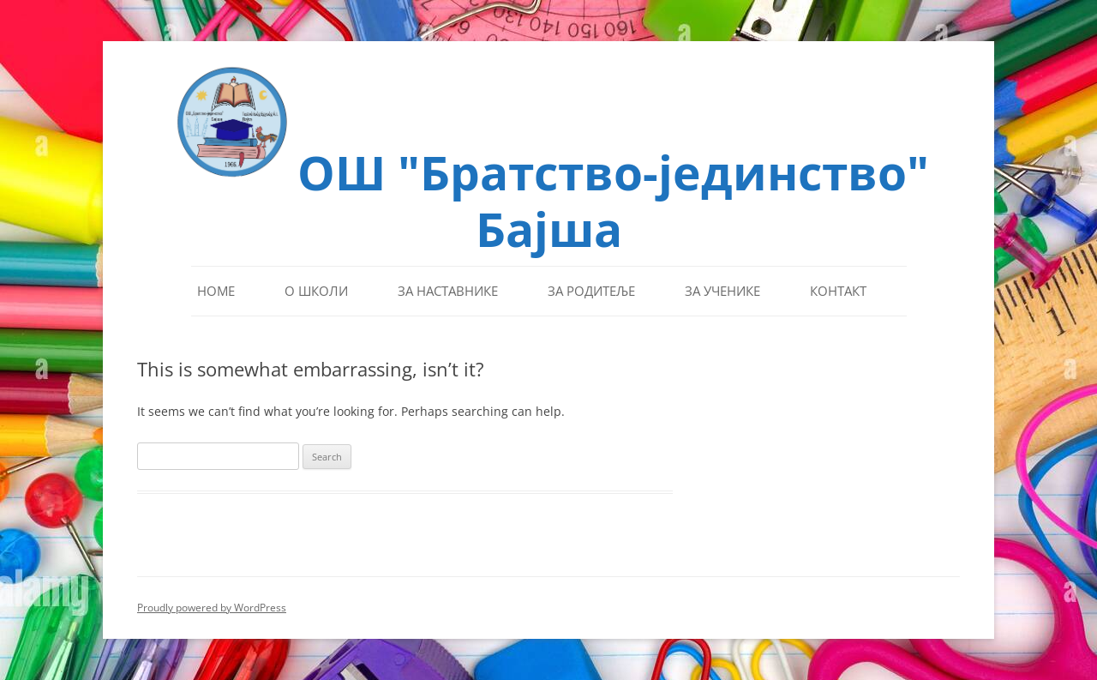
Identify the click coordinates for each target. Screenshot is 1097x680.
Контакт (838, 290)
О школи (316, 290)
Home (216, 290)
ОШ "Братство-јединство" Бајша (613, 198)
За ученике (722, 290)
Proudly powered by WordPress (211, 607)
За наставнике (448, 290)
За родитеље (591, 290)
